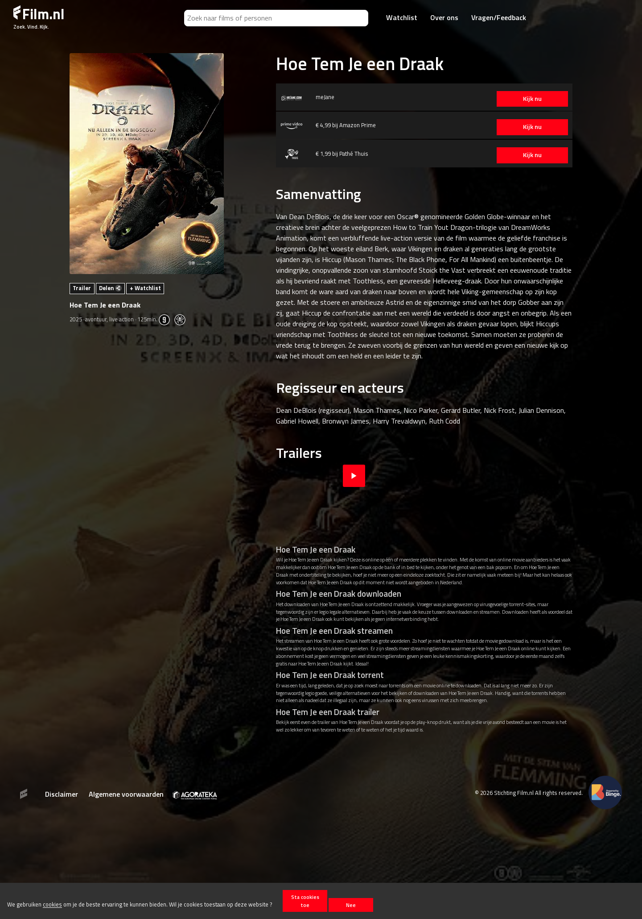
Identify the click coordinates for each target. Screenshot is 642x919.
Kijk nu (530, 99)
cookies (52, 904)
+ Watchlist (145, 287)
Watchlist (401, 17)
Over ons (444, 17)
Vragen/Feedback (498, 17)
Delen (110, 287)
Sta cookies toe (305, 900)
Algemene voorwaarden (126, 794)
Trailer (82, 287)
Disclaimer (61, 794)
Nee (351, 905)
